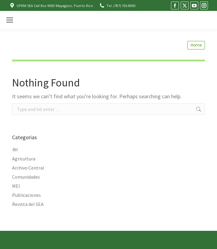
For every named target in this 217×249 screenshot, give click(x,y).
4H (15, 149)
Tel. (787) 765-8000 (117, 5)
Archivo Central (28, 168)
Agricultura (23, 159)
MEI (16, 186)
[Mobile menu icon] (9, 20)
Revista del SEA (28, 204)
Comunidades (26, 177)
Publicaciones (26, 195)
